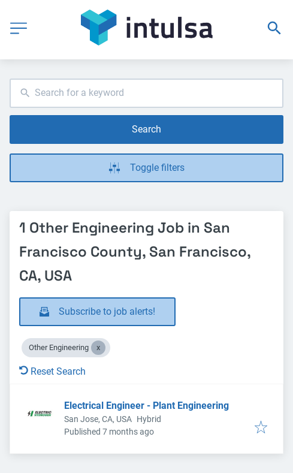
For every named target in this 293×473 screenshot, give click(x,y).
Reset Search (52, 371)
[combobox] (146, 93)
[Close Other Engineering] (98, 348)
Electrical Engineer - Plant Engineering (146, 405)
